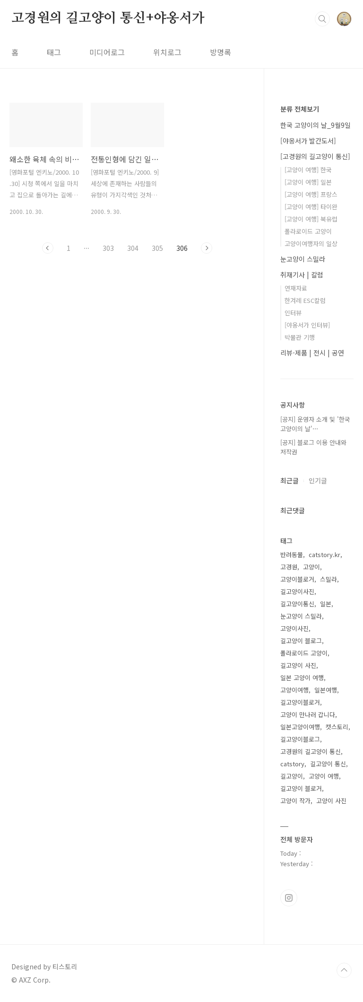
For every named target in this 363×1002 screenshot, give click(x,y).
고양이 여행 (324, 775)
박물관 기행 (300, 337)
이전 (47, 248)
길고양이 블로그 (301, 640)
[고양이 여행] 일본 (308, 181)
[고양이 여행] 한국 (308, 169)
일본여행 (325, 689)
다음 (206, 248)
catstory (292, 763)
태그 (54, 52)
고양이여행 (294, 689)
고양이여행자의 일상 (311, 243)
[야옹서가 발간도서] (308, 140)
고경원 (288, 566)
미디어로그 (107, 52)
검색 (322, 19)
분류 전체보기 (299, 109)
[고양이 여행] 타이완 (311, 206)
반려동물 (291, 554)
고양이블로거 (297, 579)
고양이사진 (294, 628)
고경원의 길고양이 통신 (310, 751)
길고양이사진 (297, 591)
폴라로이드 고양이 (308, 231)
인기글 (318, 480)
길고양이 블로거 (301, 788)
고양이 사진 (331, 800)
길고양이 (291, 775)
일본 (325, 603)
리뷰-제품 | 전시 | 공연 (312, 352)
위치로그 (167, 52)
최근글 (289, 480)
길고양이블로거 (300, 702)
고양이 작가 (295, 800)
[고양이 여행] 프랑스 (311, 194)
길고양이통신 (297, 603)
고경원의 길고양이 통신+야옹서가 (108, 18)
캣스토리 (337, 726)
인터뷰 (293, 312)
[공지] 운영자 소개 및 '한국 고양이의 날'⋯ (315, 424)
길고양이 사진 (298, 665)
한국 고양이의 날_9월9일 (315, 125)
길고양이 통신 (328, 763)
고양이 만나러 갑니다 (307, 714)
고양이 (311, 566)
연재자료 (296, 288)
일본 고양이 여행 (302, 677)
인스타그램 (288, 897)
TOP (344, 970)
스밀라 (328, 579)
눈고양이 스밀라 (302, 259)
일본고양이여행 (300, 726)
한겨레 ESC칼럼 (305, 300)
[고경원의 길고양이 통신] (315, 156)
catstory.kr (324, 554)
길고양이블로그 (300, 739)
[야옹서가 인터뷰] (307, 324)
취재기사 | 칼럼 (301, 274)
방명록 (220, 52)
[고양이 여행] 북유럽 (311, 218)
